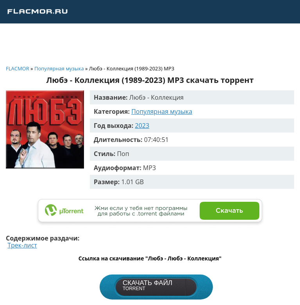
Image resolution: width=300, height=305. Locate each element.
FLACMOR (17, 68)
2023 (142, 125)
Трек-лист (22, 245)
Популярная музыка (59, 68)
